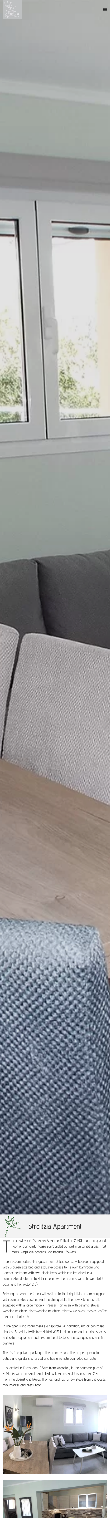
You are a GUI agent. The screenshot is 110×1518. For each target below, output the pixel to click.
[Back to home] (12, 9)
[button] (105, 9)
